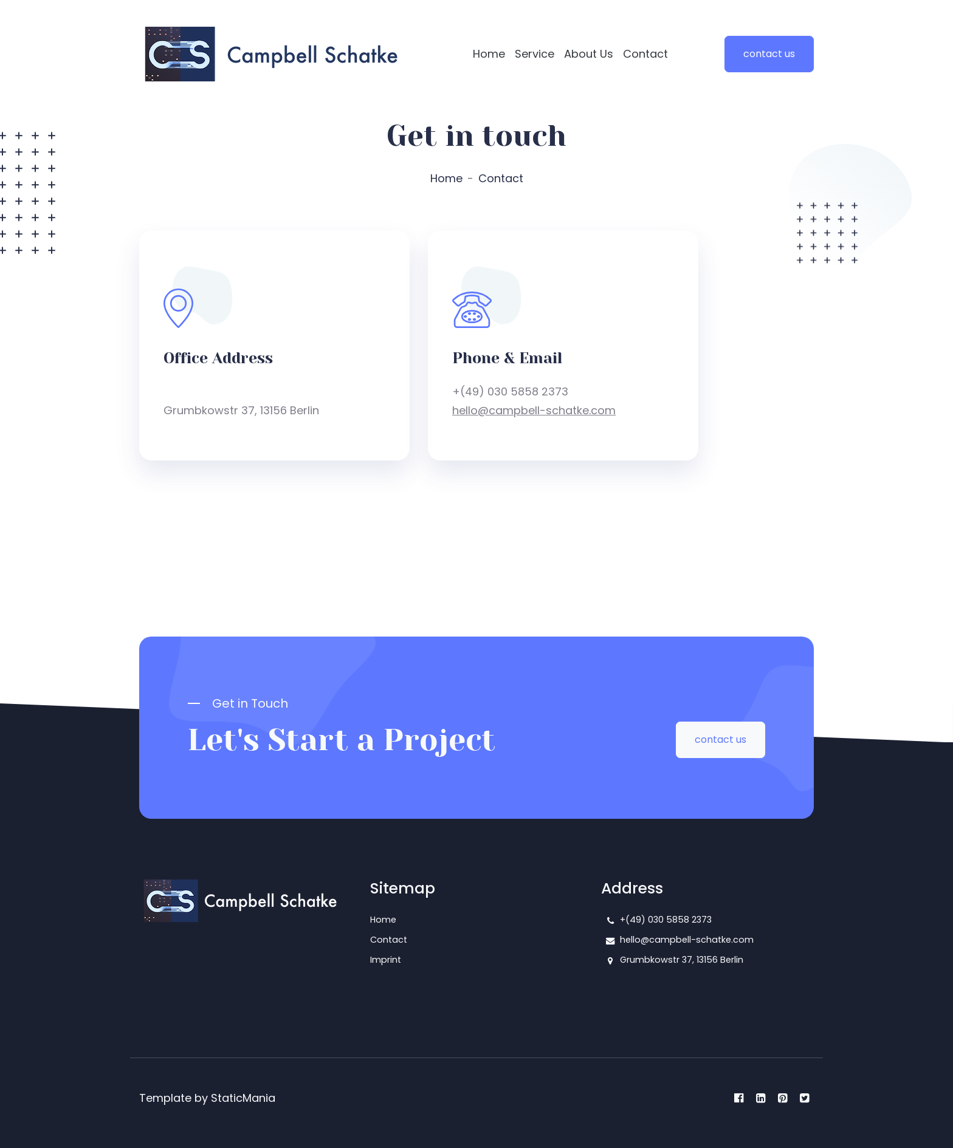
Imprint (385, 960)
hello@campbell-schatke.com (534, 410)
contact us (769, 54)
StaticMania (243, 1097)
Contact (645, 53)
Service (534, 53)
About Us (588, 53)
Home (489, 53)
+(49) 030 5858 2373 (666, 920)
